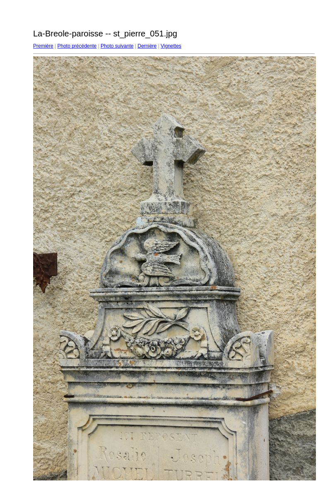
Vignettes (171, 46)
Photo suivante (117, 46)
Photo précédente (76, 46)
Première (43, 46)
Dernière (147, 46)
